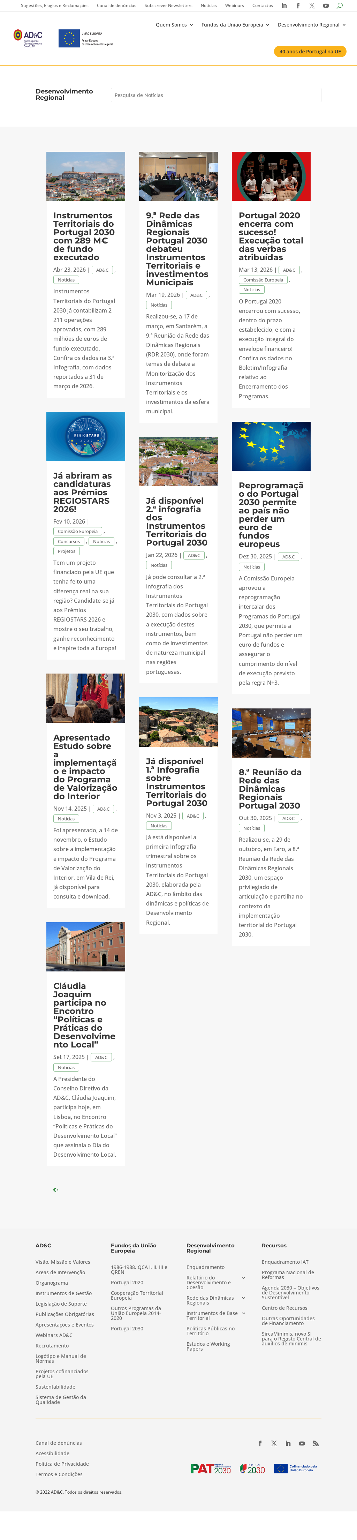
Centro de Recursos (284, 1308)
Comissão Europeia (78, 531)
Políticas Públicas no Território (211, 1331)
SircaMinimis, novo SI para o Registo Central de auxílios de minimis (291, 1339)
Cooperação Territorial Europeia (137, 1296)
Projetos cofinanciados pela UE (62, 1374)
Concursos (69, 541)
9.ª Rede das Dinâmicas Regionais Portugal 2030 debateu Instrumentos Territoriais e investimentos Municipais (177, 248)
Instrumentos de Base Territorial (212, 1316)
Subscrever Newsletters (168, 5)
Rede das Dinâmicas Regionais (210, 1300)
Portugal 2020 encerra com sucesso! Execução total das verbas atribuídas (271, 236)
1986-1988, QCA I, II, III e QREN (139, 1270)
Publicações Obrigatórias (65, 1314)
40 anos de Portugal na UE (310, 51)
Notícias (209, 5)
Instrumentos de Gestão (64, 1294)
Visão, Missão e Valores (63, 1262)
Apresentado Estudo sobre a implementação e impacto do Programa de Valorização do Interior (85, 767)
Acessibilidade (52, 1454)
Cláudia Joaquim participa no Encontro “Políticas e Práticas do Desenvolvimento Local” (84, 1015)
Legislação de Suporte (61, 1304)
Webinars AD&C (54, 1335)
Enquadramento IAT (285, 1262)
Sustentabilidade (55, 1387)
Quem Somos (171, 24)
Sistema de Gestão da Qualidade (61, 1400)
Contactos (262, 5)
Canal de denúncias (116, 5)
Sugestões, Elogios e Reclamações (55, 5)
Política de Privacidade (62, 1464)
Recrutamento (52, 1346)
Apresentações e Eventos (65, 1325)
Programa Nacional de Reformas (288, 1275)
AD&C (102, 270)
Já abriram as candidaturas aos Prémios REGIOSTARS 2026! (82, 492)
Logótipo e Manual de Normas (61, 1359)
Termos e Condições (59, 1475)
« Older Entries (74, 1189)
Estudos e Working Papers (208, 1347)
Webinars (234, 5)
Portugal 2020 (127, 1283)
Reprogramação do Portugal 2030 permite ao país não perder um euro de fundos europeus (271, 514)
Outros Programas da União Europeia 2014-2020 (136, 1313)
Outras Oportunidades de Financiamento (288, 1321)
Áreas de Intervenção (60, 1273)
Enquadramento (206, 1267)
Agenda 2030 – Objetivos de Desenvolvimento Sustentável (290, 1293)
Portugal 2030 (127, 1329)
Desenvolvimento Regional (309, 24)
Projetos (66, 551)
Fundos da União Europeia (232, 24)
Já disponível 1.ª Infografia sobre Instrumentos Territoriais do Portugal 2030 (176, 782)
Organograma (52, 1283)
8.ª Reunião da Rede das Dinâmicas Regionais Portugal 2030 (270, 789)
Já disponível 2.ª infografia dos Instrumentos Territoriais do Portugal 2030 (176, 522)
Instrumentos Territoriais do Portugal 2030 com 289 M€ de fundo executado (84, 236)
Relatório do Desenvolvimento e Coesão (209, 1283)
